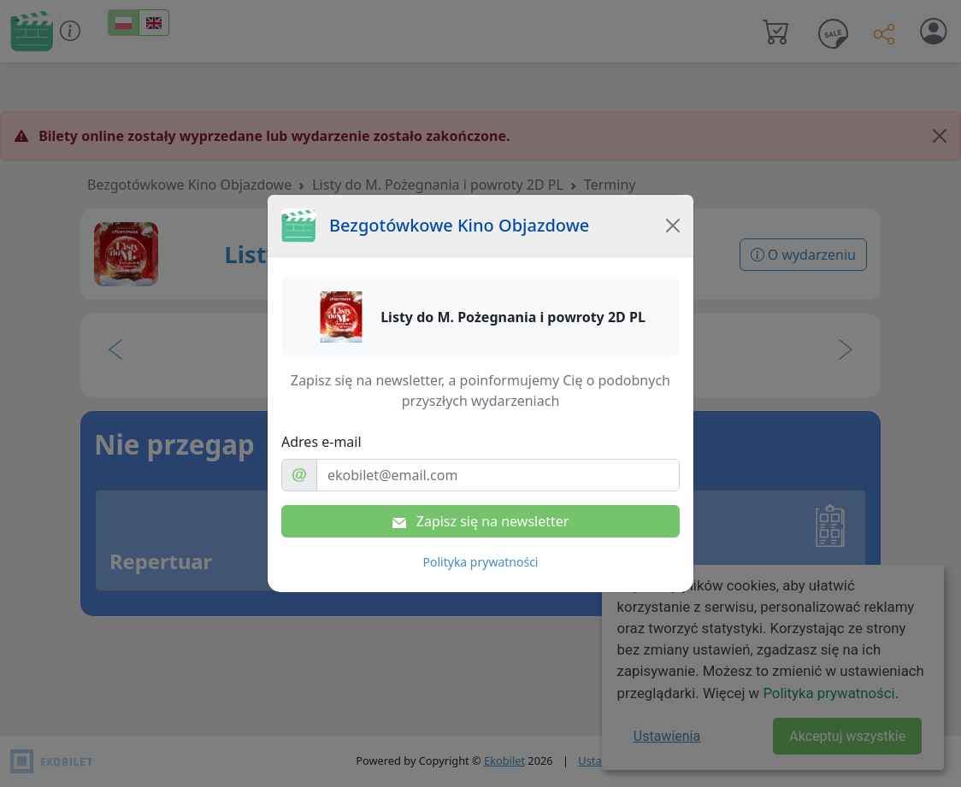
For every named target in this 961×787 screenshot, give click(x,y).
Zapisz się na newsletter (480, 521)
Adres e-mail (321, 441)
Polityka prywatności (481, 562)
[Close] (673, 225)
